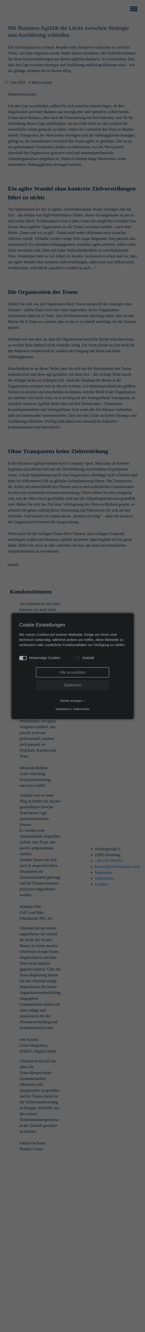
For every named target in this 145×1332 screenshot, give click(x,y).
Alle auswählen (72, 672)
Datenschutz (81, 709)
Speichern (72, 685)
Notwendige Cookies (39, 658)
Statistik (83, 658)
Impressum (63, 709)
